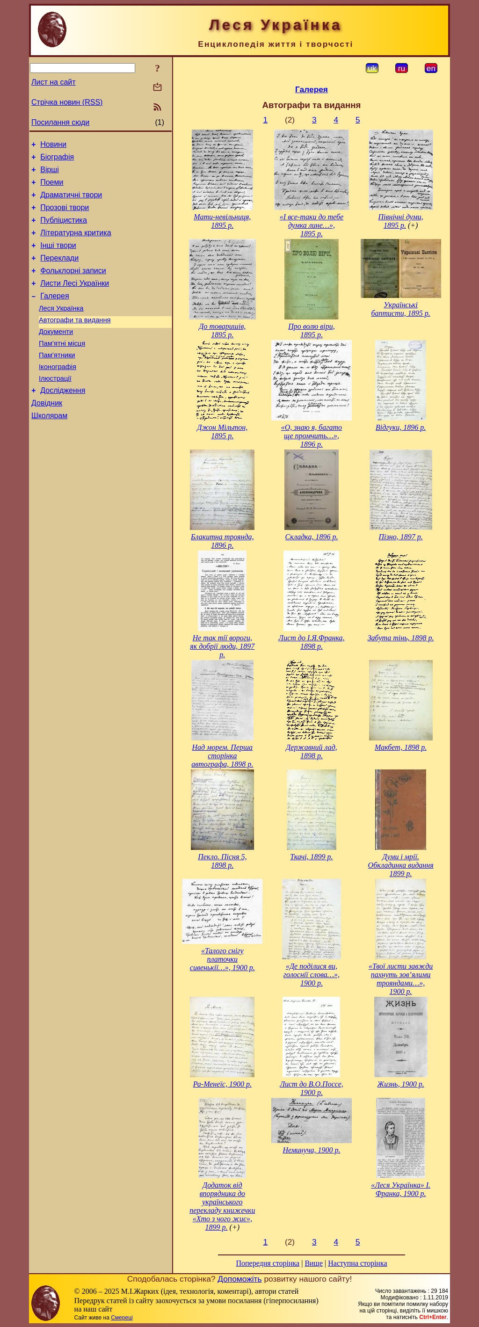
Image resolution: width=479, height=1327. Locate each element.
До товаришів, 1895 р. (222, 330)
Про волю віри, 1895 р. (311, 330)
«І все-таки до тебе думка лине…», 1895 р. (311, 225)
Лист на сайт (53, 82)
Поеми (51, 188)
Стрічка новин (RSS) (66, 102)
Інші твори (58, 258)
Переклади (59, 272)
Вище (314, 1263)
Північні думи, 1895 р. (400, 221)
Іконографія (57, 393)
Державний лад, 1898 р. (311, 751)
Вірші (49, 174)
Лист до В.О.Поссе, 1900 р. (311, 1088)
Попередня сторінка (267, 1263)
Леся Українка (61, 328)
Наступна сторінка (357, 1263)
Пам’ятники (57, 380)
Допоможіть (239, 1278)
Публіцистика (63, 230)
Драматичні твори (71, 202)
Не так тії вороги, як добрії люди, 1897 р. (222, 646)
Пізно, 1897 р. (401, 537)
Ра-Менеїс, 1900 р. (222, 1084)
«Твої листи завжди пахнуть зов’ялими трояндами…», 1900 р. (401, 978)
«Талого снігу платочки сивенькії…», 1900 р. (222, 959)
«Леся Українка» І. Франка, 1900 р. (400, 1189)
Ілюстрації (55, 406)
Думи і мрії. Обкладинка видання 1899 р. (401, 865)
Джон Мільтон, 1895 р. (222, 431)
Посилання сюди (60, 122)
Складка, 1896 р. (311, 537)
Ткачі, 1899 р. (311, 857)
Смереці (121, 1317)
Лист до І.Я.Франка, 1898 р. (311, 642)
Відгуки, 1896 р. (401, 427)
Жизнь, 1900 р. (400, 1084)
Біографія (57, 160)
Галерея (54, 314)
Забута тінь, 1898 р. (401, 638)
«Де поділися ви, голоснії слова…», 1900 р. (311, 974)
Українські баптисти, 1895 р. (400, 309)
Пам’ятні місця (62, 367)
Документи (56, 354)
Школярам (49, 448)
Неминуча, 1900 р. (311, 1150)
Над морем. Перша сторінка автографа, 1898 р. (222, 755)
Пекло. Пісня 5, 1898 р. (222, 861)
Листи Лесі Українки (74, 300)
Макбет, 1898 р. (401, 747)
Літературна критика (75, 244)
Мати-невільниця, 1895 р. (222, 221)
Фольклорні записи (73, 286)
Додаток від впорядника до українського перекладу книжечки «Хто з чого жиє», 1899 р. (222, 1206)
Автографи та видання (74, 341)
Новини (53, 146)
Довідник (46, 434)
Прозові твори (64, 216)
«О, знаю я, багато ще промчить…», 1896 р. (311, 435)
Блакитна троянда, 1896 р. (222, 541)
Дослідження (62, 420)
